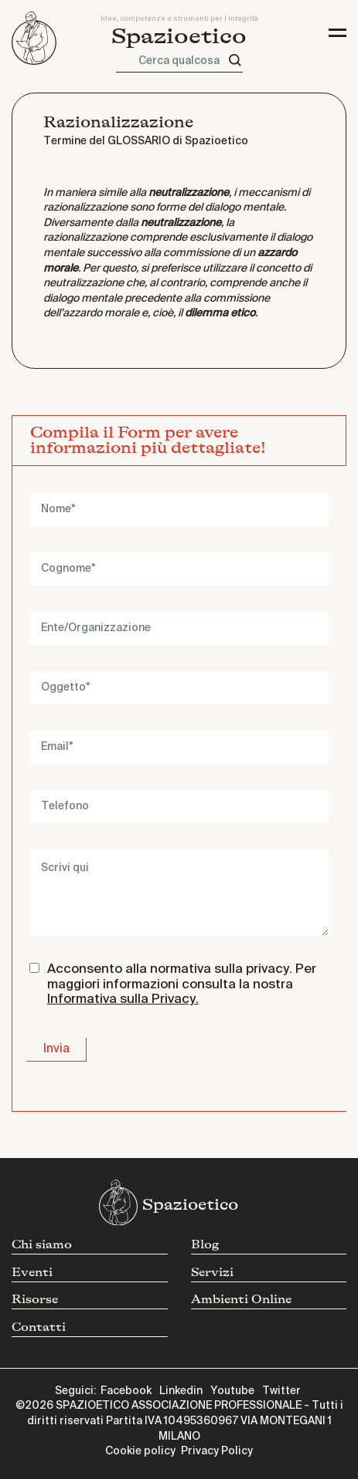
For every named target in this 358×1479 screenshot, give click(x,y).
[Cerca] (235, 60)
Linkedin (181, 1391)
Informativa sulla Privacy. (123, 999)
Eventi (32, 1272)
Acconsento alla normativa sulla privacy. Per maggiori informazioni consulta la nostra (181, 984)
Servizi (212, 1272)
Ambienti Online (241, 1299)
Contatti (39, 1327)
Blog (205, 1244)
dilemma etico (220, 313)
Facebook (126, 1391)
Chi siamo (42, 1244)
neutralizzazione (188, 192)
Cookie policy (140, 1451)
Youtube (232, 1391)
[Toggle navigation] (337, 33)
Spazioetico (179, 36)
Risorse (35, 1299)
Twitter (281, 1391)
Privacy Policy (217, 1451)
